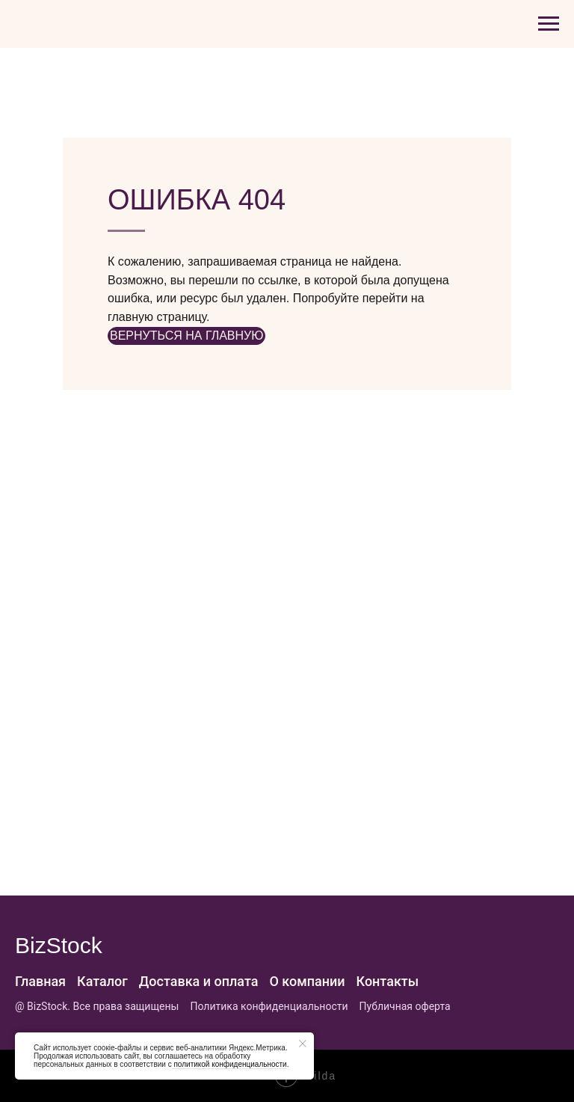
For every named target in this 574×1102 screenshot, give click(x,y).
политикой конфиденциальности (229, 1064)
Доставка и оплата (199, 981)
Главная (40, 981)
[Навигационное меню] (548, 23)
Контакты (388, 981)
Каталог (102, 981)
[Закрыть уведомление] (302, 1043)
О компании (307, 981)
